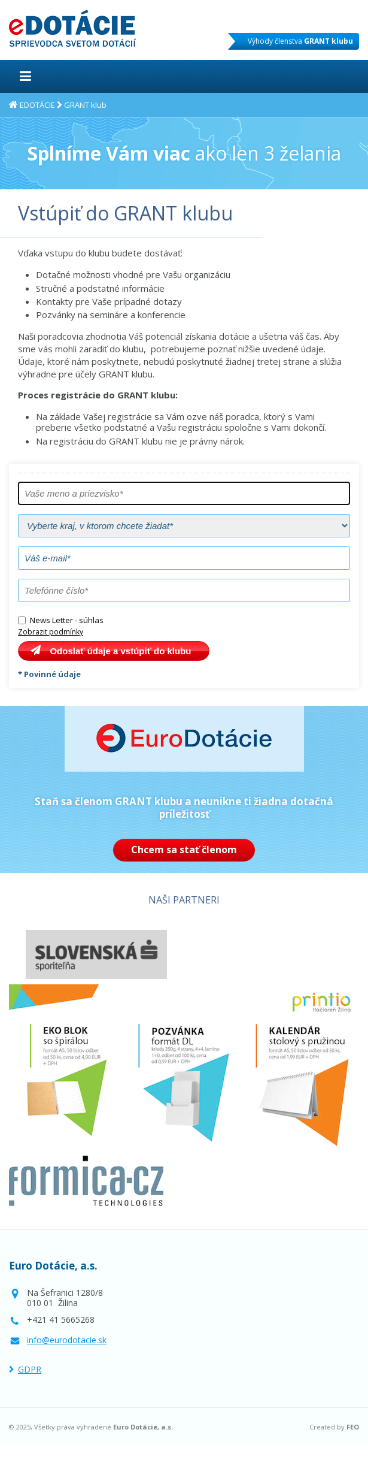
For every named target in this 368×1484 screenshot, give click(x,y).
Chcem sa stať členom (184, 849)
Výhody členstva (300, 41)
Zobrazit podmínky (50, 632)
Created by (334, 1427)
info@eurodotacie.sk (67, 1340)
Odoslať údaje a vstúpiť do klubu (120, 651)
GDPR (29, 1369)
